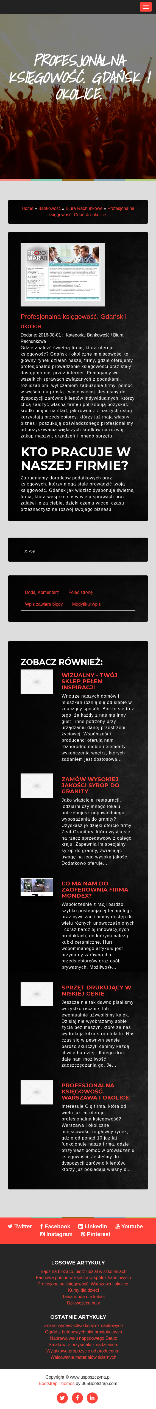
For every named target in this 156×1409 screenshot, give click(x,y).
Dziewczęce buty (83, 1303)
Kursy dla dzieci (83, 1290)
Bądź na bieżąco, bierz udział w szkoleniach (83, 1271)
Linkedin (92, 1226)
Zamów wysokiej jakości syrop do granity (90, 785)
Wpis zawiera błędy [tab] (44, 604)
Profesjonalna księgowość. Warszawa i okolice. (96, 1091)
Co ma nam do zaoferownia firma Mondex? (95, 889)
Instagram (56, 1234)
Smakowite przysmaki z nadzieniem (83, 1344)
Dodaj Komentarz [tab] (42, 592)
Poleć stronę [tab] (80, 592)
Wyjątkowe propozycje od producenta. (83, 1351)
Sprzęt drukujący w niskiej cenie (96, 990)
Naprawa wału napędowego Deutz (83, 1338)
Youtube (129, 1226)
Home (28, 208)
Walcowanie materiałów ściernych (83, 1357)
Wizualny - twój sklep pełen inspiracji (90, 681)
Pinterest (95, 1234)
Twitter (20, 1226)
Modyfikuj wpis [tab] (86, 604)
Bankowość (49, 208)
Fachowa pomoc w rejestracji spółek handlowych (83, 1277)
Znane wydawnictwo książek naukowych (83, 1325)
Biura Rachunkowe (84, 208)
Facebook (55, 1226)
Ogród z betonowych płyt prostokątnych (83, 1332)
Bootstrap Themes (56, 1383)
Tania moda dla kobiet (83, 1296)
